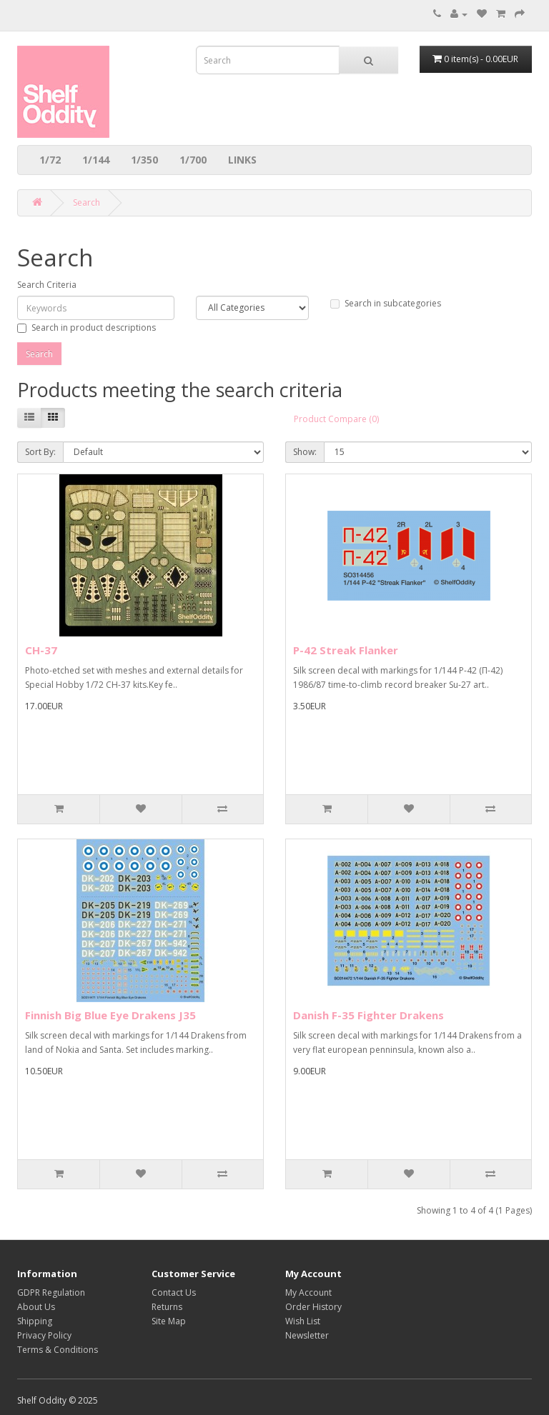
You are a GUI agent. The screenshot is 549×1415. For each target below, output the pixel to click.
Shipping (34, 1321)
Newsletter (307, 1335)
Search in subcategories (385, 303)
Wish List (302, 1321)
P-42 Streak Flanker (345, 650)
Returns (167, 1307)
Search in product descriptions (86, 327)
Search (86, 202)
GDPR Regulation (51, 1292)
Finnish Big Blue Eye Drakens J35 (110, 1015)
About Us (36, 1307)
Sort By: (40, 452)
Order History (313, 1307)
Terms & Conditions (57, 1350)
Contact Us (174, 1292)
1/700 (193, 159)
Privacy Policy (44, 1335)
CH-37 (41, 650)
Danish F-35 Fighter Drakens (368, 1015)
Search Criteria (46, 285)
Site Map (169, 1321)
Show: (305, 452)
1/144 (95, 159)
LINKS (242, 159)
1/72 (50, 159)
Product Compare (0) (336, 419)
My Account (308, 1292)
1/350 (144, 159)
